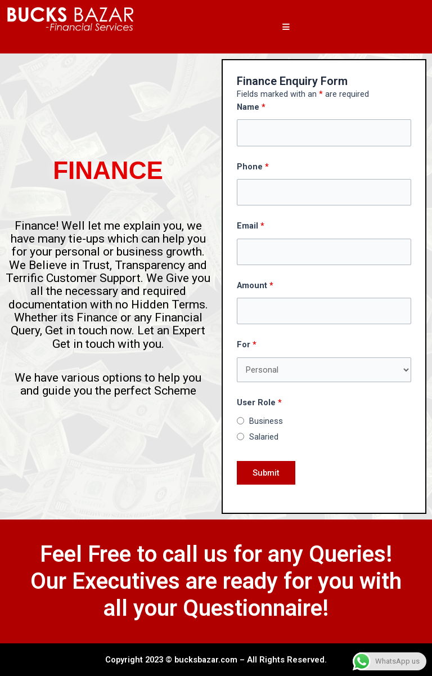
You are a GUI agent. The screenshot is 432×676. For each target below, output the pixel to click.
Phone (253, 167)
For (246, 344)
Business (266, 421)
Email (250, 226)
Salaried (263, 437)
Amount (255, 285)
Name (251, 107)
